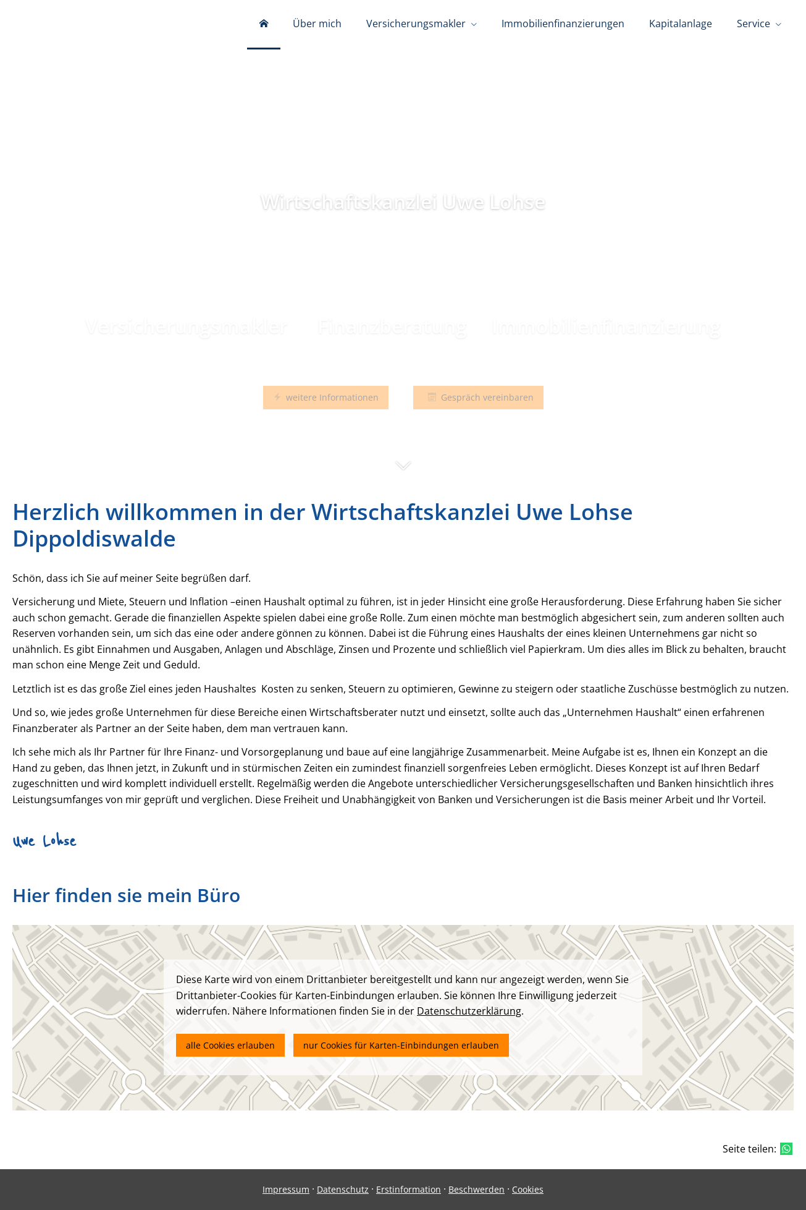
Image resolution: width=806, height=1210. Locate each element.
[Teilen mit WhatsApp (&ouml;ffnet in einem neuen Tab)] (786, 1149)
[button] (403, 472)
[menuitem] (263, 24)
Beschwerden (476, 1189)
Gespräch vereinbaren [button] (478, 397)
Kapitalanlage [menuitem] (680, 23)
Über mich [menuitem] (317, 23)
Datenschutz (343, 1189)
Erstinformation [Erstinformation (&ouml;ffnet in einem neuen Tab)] (408, 1189)
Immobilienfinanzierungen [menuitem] (563, 23)
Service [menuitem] (753, 23)
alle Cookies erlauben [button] (230, 1045)
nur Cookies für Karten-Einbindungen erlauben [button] (401, 1045)
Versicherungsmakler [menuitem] (416, 23)
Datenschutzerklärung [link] (469, 1011)
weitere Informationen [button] (326, 397)
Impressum (285, 1189)
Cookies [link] (528, 1189)
